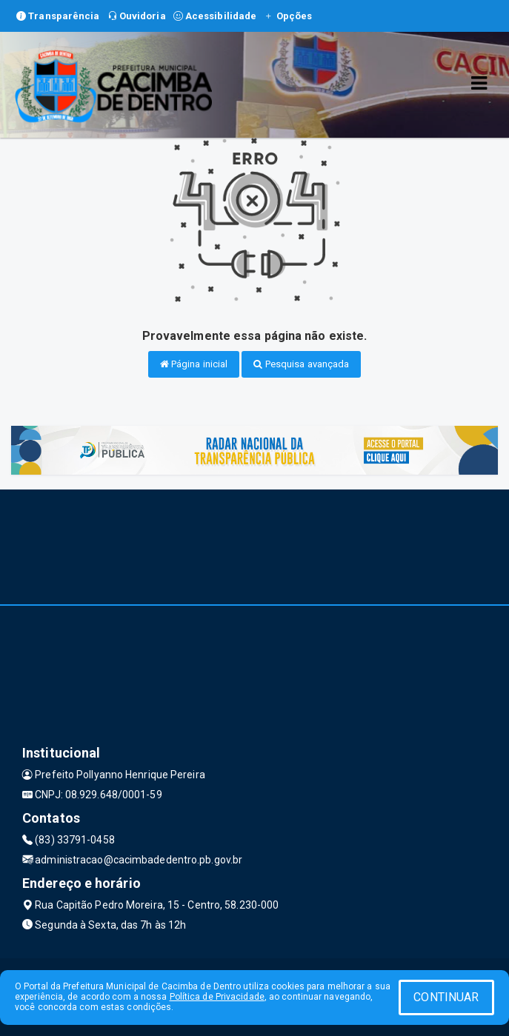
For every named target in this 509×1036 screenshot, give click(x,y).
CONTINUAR (446, 997)
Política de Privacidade (217, 997)
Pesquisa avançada (301, 364)
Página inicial (194, 364)
